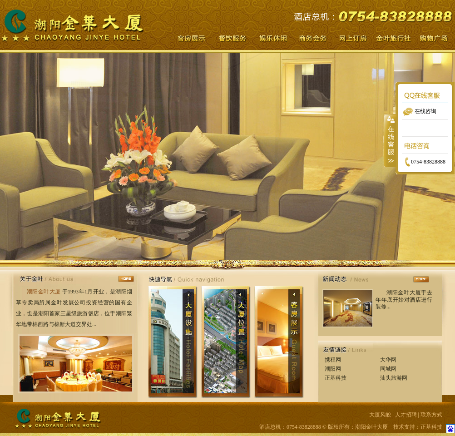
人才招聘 (406, 414)
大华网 (388, 360)
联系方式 (431, 414)
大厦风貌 (380, 414)
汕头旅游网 (393, 378)
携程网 (333, 360)
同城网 (388, 369)
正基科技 (335, 378)
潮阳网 (333, 369)
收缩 (390, 140)
